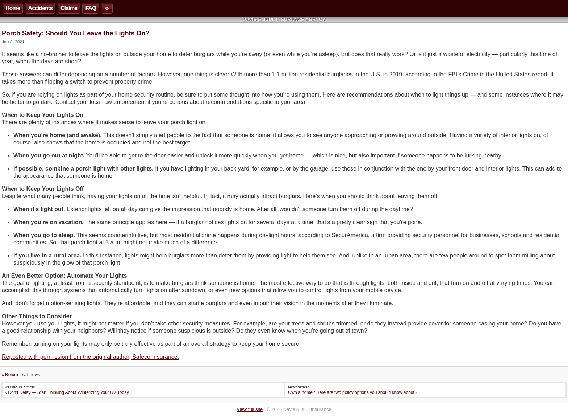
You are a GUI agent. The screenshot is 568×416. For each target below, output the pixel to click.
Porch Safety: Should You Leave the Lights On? (75, 33)
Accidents (40, 8)
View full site (250, 409)
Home (12, 8)
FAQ (90, 8)
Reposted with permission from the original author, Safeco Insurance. (90, 357)
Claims (68, 8)
